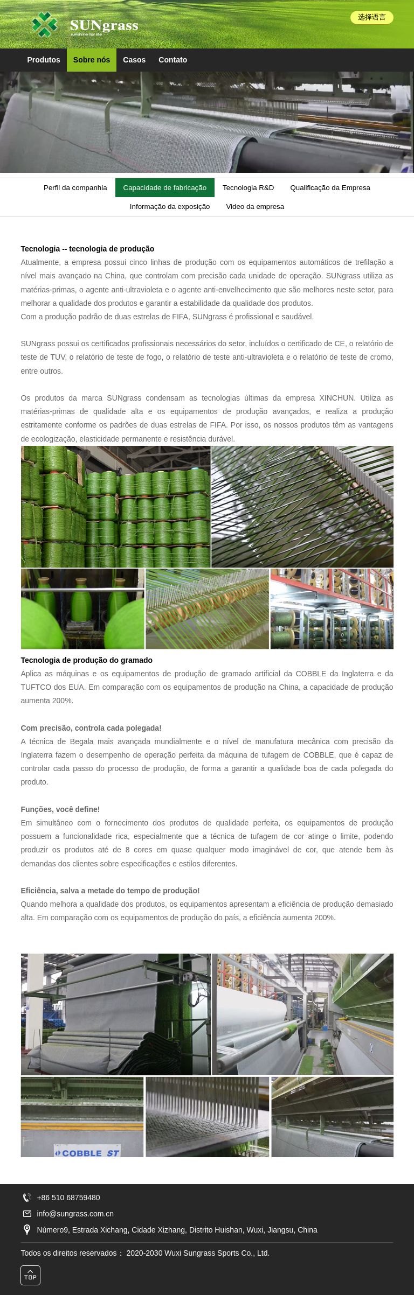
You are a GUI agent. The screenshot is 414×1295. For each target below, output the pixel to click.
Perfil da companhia (75, 188)
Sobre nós (91, 59)
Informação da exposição (170, 206)
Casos (134, 59)
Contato (172, 59)
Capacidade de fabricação (165, 188)
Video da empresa (255, 206)
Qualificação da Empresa (330, 188)
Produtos (43, 59)
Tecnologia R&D (248, 188)
